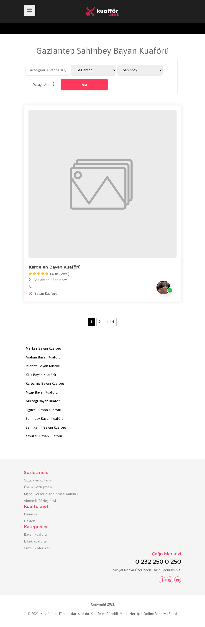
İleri (110, 322)
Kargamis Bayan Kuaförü (45, 383)
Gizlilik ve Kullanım (38, 480)
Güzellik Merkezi (37, 548)
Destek (29, 521)
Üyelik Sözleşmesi (38, 487)
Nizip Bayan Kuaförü (42, 392)
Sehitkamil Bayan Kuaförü (46, 427)
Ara (84, 85)
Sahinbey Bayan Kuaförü (45, 418)
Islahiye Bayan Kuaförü (43, 366)
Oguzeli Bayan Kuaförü (43, 410)
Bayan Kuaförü (35, 534)
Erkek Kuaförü (35, 541)
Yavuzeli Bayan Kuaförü (44, 436)
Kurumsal (31, 514)
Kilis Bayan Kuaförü (41, 375)
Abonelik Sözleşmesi (40, 501)
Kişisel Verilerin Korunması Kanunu (51, 494)
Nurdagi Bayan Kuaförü (44, 401)
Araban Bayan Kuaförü (43, 357)
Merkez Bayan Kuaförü (43, 348)
